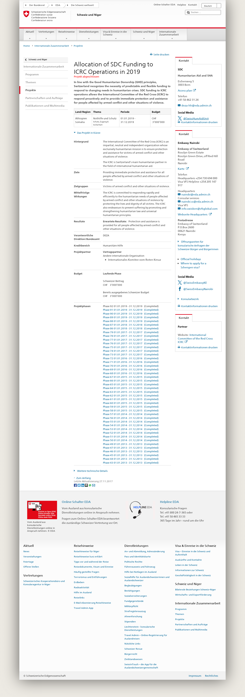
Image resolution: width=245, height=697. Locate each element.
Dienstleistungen (89, 35)
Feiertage (28, 561)
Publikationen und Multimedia (191, 629)
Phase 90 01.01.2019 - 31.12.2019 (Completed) (130, 313)
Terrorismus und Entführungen (90, 577)
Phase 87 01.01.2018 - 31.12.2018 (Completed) (130, 325)
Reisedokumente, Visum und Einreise (93, 566)
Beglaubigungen (133, 585)
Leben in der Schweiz (186, 565)
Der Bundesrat (37, 5)
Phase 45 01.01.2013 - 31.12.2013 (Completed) (130, 455)
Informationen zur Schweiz (189, 570)
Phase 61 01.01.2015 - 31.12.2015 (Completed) (130, 399)
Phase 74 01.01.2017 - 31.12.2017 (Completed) (130, 351)
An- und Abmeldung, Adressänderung (144, 551)
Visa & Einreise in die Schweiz (116, 35)
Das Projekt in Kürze (88, 132)
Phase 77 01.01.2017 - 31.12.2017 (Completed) (130, 340)
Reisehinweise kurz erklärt (88, 556)
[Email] (93, 485)
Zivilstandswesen (133, 659)
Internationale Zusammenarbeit (172, 35)
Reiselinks (79, 597)
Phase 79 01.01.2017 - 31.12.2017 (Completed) (130, 332)
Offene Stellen (31, 566)
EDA (58, 5)
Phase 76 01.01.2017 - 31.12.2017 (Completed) (130, 343)
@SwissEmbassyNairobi (198, 289)
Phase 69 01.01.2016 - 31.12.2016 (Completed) (130, 369)
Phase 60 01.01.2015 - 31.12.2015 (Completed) (130, 403)
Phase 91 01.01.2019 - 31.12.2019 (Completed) (130, 310)
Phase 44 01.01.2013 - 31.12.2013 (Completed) (130, 459)
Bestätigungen (132, 590)
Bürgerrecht (130, 654)
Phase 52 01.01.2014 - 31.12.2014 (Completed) (130, 433)
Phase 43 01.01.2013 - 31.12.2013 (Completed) (130, 462)
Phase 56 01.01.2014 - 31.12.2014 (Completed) (130, 418)
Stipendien (130, 621)
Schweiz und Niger (144, 35)
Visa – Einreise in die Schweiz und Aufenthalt (192, 553)
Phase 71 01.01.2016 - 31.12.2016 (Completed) (130, 362)
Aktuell (30, 35)
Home (26, 45)
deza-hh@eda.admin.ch (196, 105)
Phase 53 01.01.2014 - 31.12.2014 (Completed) (130, 429)
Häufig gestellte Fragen (86, 572)
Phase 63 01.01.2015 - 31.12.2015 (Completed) (130, 392)
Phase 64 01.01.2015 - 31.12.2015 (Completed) (130, 388)
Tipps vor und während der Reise (91, 561)
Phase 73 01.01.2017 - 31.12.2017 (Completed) (130, 354)
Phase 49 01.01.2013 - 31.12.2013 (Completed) (130, 444)
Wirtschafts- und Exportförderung (193, 594)
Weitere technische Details (92, 471)
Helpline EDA (169, 502)
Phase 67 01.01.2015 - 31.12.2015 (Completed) (130, 377)
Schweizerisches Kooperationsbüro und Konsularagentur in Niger (44, 583)
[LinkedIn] (83, 485)
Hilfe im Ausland (82, 592)
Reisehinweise (66, 35)
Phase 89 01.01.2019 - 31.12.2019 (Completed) (130, 317)
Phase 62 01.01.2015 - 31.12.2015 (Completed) (130, 395)
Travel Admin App (83, 608)
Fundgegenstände (134, 601)
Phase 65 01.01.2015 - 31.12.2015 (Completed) (130, 384)
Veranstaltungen (32, 556)
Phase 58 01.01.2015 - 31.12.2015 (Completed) (130, 410)
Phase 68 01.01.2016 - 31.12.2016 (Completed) (130, 373)
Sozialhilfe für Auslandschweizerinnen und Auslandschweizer (146, 579)
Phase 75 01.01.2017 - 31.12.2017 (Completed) (130, 347)
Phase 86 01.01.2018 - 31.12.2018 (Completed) (130, 328)
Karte (183, 168)
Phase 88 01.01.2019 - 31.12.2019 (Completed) (130, 321)
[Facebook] (76, 485)
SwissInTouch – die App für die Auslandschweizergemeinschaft (141, 666)
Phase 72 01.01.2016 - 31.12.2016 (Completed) (130, 358)
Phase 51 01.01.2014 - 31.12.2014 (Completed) (130, 436)
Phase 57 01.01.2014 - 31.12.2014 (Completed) (130, 414)
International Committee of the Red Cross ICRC (195, 338)
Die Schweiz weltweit (82, 5)
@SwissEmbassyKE (195, 282)
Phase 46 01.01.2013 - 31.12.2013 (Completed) (130, 451)
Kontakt (182, 60)
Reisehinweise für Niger (86, 551)
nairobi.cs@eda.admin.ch (197, 201)
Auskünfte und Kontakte (188, 560)
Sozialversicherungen (135, 596)
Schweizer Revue (133, 649)
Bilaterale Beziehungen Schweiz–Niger (195, 589)
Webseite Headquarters (195, 214)
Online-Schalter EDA (76, 502)
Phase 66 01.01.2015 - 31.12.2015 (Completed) (130, 380)
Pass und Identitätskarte (137, 556)
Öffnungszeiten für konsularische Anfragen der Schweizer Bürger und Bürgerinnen (198, 245)
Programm (181, 609)
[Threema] (86, 485)
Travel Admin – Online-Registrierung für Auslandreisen (145, 637)
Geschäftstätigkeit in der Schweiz (193, 575)
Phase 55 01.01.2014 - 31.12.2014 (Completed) (130, 421)
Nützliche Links (132, 643)
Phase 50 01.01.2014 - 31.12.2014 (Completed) (130, 440)
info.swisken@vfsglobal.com (199, 208)
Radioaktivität (81, 587)
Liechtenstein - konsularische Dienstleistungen (139, 628)
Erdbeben (79, 582)
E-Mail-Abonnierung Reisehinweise (92, 602)
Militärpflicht (131, 606)
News (26, 551)
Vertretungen (46, 35)
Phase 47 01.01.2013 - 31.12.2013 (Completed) (130, 448)
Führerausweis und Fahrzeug (139, 566)
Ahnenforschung (133, 616)
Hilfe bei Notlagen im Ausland (140, 572)
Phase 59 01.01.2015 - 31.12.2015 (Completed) (130, 406)
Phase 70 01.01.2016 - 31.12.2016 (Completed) (130, 366)
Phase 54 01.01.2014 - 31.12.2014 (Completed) (130, 425)
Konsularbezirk (189, 299)
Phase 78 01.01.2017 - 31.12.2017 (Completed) (130, 336)
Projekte (179, 619)
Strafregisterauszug (135, 611)
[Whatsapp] (90, 485)
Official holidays (191, 259)
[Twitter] (79, 485)
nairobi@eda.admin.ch (195, 194)
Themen (179, 614)
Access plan (187, 90)
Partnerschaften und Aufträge (191, 624)
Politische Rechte (133, 561)
